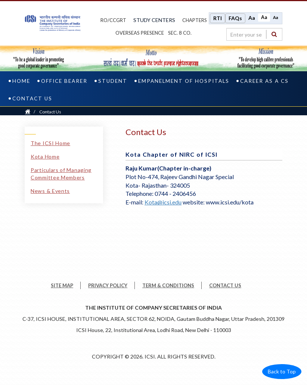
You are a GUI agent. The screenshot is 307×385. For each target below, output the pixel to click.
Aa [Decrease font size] (275, 17)
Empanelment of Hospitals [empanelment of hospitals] (183, 81)
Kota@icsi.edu (163, 202)
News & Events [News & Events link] (50, 191)
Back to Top (282, 371)
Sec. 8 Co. (180, 33)
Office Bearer (64, 81)
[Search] (274, 34)
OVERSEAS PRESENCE (139, 33)
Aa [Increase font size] (251, 18)
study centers (154, 20)
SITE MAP (62, 285)
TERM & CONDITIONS (168, 285)
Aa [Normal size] (264, 17)
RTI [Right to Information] (217, 18)
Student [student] (112, 81)
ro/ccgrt (113, 20)
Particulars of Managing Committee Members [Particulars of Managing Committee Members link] (61, 174)
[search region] (254, 34)
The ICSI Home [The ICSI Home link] (50, 143)
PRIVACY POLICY (107, 285)
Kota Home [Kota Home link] (45, 156)
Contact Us (32, 98)
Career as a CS (264, 81)
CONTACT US (225, 285)
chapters (194, 20)
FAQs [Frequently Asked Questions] (235, 18)
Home (21, 81)
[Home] (28, 112)
